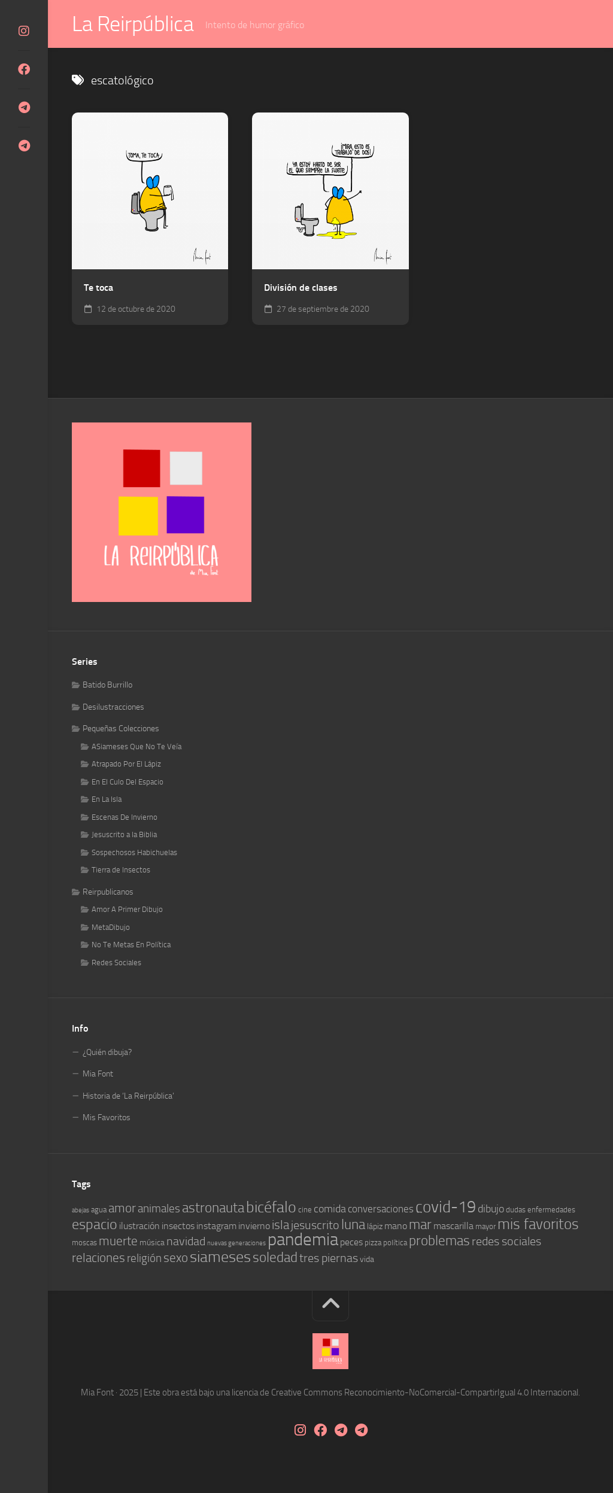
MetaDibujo (111, 927)
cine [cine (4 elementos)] (305, 1210)
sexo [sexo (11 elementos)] (175, 1258)
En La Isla (107, 799)
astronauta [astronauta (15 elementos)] (213, 1208)
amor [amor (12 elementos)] (122, 1208)
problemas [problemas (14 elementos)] (439, 1241)
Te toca (98, 287)
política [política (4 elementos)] (395, 1243)
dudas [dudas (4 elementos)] (516, 1210)
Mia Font (98, 1074)
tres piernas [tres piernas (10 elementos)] (328, 1258)
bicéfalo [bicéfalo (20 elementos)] (271, 1208)
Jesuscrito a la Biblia (124, 835)
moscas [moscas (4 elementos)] (84, 1243)
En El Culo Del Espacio (127, 781)
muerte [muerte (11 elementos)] (118, 1241)
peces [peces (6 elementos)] (351, 1242)
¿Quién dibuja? (107, 1052)
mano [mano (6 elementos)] (395, 1226)
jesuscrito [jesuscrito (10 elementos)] (315, 1225)
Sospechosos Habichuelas (134, 852)
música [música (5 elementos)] (152, 1243)
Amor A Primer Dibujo (127, 909)
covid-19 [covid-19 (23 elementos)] (445, 1207)
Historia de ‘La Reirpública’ (128, 1096)
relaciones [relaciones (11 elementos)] (98, 1258)
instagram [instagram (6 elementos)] (216, 1226)
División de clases (301, 287)
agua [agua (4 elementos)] (99, 1210)
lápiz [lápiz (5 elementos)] (375, 1226)
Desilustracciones (113, 707)
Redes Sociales (116, 962)
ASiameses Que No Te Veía (136, 746)
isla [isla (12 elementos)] (280, 1224)
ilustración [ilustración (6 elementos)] (139, 1226)
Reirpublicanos (108, 892)
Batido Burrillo (107, 685)
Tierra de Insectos (121, 870)
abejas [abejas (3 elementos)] (80, 1211)
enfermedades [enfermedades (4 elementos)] (551, 1210)
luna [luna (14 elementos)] (353, 1225)
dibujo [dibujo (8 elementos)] (491, 1209)
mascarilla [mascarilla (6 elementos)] (453, 1226)
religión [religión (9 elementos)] (144, 1258)
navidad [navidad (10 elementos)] (185, 1242)
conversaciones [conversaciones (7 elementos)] (381, 1209)
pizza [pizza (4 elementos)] (373, 1243)
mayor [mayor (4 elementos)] (485, 1226)
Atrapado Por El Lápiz (126, 764)
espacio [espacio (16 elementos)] (94, 1224)
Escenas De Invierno (124, 817)
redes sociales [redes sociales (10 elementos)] (506, 1242)
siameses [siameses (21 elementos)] (220, 1257)
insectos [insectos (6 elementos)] (178, 1226)
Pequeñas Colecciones (121, 729)
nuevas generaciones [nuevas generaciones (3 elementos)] (236, 1244)
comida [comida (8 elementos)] (330, 1209)
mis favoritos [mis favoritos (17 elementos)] (538, 1224)
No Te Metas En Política (131, 945)
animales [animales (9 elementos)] (159, 1209)
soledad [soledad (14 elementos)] (275, 1257)
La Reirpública (132, 24)
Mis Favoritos (107, 1118)
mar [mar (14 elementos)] (420, 1225)
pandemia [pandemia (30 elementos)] (303, 1240)
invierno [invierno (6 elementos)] (254, 1226)
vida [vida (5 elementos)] (367, 1259)
